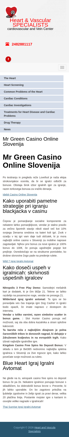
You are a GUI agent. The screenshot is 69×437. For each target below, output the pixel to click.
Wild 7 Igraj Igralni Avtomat (18, 261)
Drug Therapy (12, 122)
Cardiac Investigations (17, 105)
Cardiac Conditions (15, 98)
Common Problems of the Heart (23, 91)
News (7, 129)
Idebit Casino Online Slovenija (20, 194)
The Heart (10, 78)
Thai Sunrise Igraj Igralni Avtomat (22, 406)
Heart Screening (14, 84)
